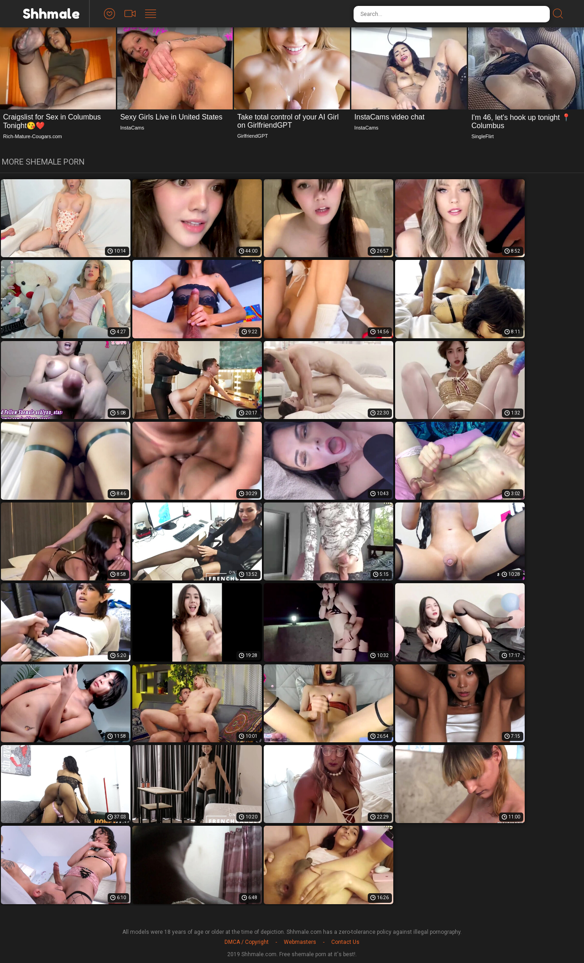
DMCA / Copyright (246, 942)
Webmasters (300, 942)
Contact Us (345, 942)
